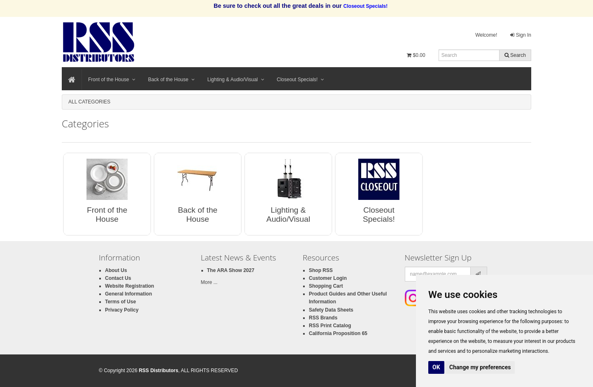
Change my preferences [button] (480, 367)
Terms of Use (120, 302)
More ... (209, 282)
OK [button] (436, 367)
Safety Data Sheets (331, 310)
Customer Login (328, 278)
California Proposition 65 (338, 333)
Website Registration (129, 286)
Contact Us (118, 278)
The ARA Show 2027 (230, 270)
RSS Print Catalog (330, 325)
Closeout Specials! (300, 79)
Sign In (520, 35)
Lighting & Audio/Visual (235, 79)
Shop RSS (321, 270)
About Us (116, 270)
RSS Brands (323, 318)
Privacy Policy (121, 310)
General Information (128, 294)
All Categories (89, 102)
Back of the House (171, 79)
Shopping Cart (326, 286)
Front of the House (111, 79)
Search (515, 55)
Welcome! (486, 35)
